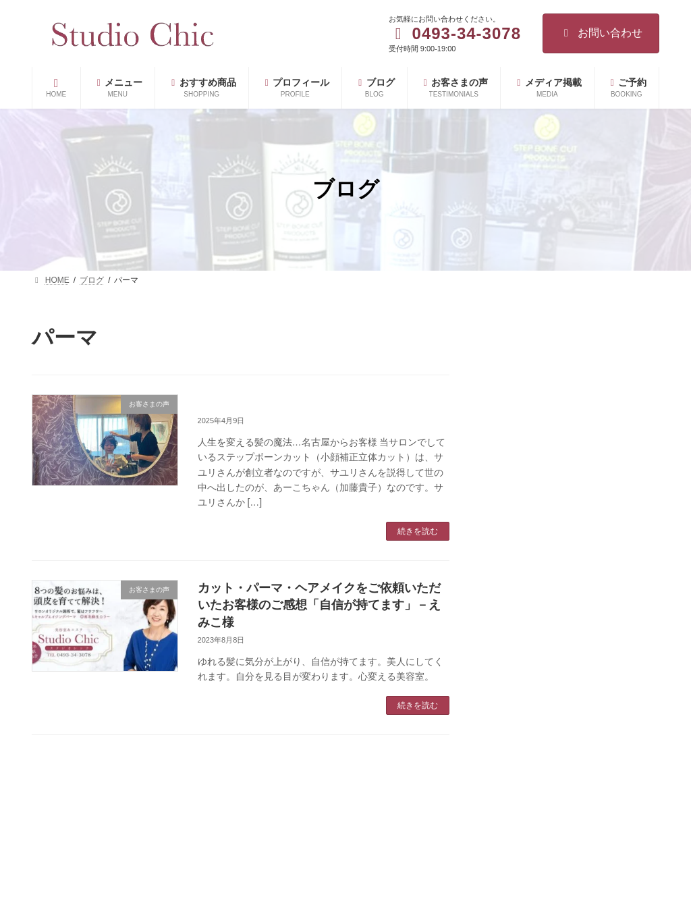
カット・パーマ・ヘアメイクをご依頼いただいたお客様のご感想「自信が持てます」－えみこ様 (319, 604)
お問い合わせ (600, 32)
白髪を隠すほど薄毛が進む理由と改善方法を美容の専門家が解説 (604, 834)
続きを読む (417, 531)
